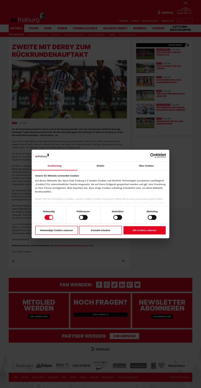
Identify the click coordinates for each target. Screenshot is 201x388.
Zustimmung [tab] (55, 165)
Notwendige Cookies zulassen (56, 230)
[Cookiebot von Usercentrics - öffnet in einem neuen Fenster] (152, 155)
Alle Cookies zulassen (144, 230)
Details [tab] (100, 165)
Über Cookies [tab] (146, 165)
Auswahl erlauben (100, 230)
